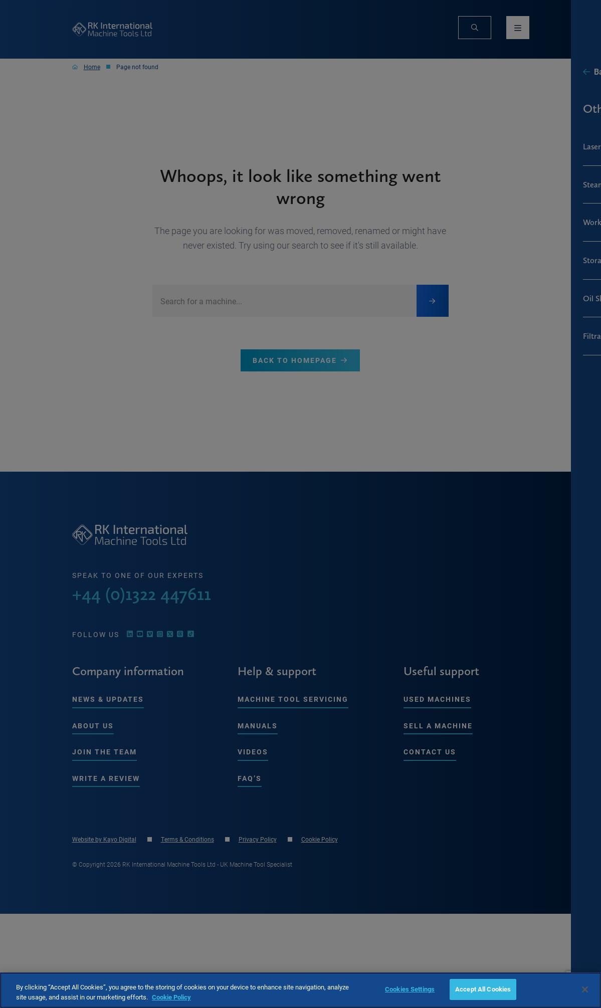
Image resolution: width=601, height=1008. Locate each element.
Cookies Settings (410, 988)
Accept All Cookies (483, 988)
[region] (300, 990)
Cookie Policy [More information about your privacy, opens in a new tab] (171, 996)
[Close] (585, 989)
